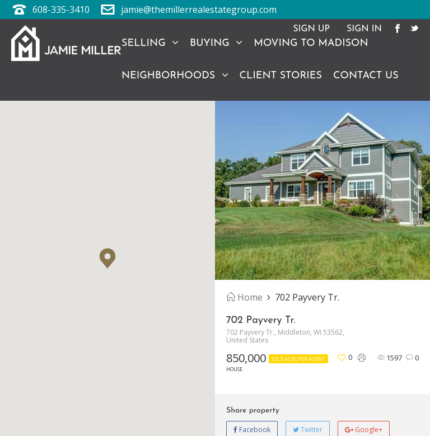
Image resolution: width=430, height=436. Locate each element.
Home (244, 297)
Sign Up (311, 29)
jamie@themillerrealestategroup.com (199, 9)
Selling (150, 43)
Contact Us (366, 76)
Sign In (364, 29)
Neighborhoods (174, 75)
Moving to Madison (311, 43)
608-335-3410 (61, 9)
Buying (216, 43)
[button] (107, 258)
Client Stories (281, 76)
